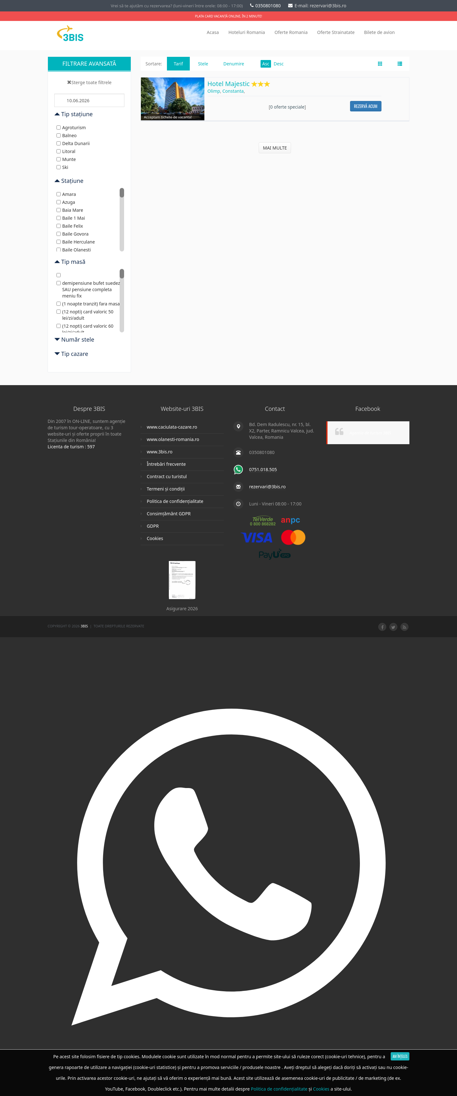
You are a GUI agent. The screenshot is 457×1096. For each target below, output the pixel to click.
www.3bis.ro (160, 452)
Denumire (233, 64)
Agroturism (71, 127)
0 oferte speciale (287, 107)
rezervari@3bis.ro (267, 487)
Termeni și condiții (166, 489)
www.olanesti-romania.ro (173, 439)
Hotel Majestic (239, 84)
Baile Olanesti (73, 250)
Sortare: (154, 64)
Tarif (178, 64)
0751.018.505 (263, 469)
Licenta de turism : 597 (71, 447)
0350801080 (266, 6)
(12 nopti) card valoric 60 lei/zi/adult (84, 329)
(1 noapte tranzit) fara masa (88, 304)
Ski (62, 167)
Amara (66, 194)
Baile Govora (72, 234)
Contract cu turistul (167, 476)
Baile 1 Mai (70, 218)
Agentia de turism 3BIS (370, 433)
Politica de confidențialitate (175, 501)
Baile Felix (69, 226)
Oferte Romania (291, 32)
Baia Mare (69, 210)
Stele (203, 64)
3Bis (85, 626)
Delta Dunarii (73, 143)
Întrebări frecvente (166, 464)
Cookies (155, 538)
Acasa (213, 32)
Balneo (66, 135)
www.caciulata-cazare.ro (172, 427)
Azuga (65, 202)
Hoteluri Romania (246, 32)
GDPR (153, 526)
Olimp (214, 91)
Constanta (233, 91)
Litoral (65, 151)
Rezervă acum (366, 106)
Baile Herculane (75, 242)
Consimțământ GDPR (169, 514)
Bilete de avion (379, 32)
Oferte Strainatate (335, 32)
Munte (66, 159)
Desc (279, 64)
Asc (265, 64)
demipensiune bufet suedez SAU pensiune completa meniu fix (88, 289)
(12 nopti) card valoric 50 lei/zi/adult (84, 315)
